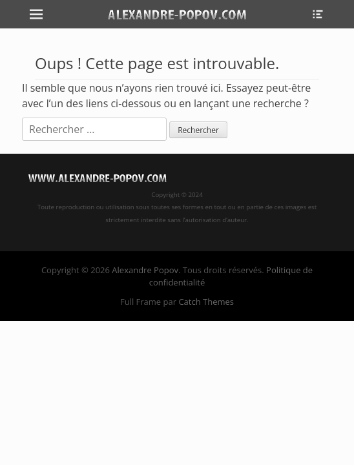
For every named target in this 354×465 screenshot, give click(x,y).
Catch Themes (206, 301)
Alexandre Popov (145, 270)
